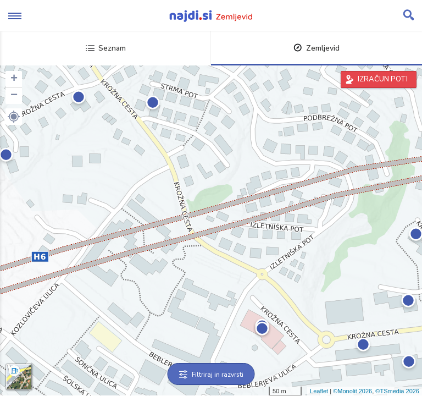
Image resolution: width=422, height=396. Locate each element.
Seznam (106, 48)
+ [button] (14, 79)
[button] (13, 116)
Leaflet (319, 391)
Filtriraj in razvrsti (211, 374)
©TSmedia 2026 (397, 391)
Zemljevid (316, 48)
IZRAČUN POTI (383, 79)
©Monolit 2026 (352, 391)
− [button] (14, 95)
